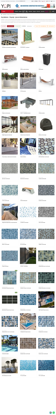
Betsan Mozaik (22, 155)
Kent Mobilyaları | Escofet (6, 375)
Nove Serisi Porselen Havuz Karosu (8, 288)
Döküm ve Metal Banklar (24, 69)
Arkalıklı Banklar (5, 69)
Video (37, 26)
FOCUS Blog (23, 11)
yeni (16, 270)
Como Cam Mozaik (5, 200)
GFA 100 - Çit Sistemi (24, 266)
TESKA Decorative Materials (6, 221)
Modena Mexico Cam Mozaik (25, 310)
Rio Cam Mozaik (23, 244)
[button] (7, 11)
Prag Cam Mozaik (5, 266)
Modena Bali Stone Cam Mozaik (44, 266)
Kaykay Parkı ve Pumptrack (25, 134)
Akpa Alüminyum (22, 46)
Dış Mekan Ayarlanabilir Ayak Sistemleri (9, 47)
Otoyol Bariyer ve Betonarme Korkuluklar (9, 156)
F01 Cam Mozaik (23, 375)
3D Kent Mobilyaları (23, 200)
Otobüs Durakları (42, 113)
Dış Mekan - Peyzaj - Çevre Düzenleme (9, 14)
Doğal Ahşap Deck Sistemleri (7, 134)
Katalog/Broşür (43, 26)
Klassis (3, 46)
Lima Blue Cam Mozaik (24, 222)
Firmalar (16, 11)
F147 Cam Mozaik (42, 375)
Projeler (20, 11)
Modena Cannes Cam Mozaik (25, 288)
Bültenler (38, 11)
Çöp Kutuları (41, 69)
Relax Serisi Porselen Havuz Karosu (8, 310)
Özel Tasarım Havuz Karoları (44, 310)
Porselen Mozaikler (5, 353)
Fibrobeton (3, 374)
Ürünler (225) (10, 26)
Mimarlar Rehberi (47, 11)
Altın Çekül (50, 11)
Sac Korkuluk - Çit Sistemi (24, 47)
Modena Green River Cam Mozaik (44, 288)
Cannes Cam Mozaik (42, 178)
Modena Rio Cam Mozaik (43, 331)
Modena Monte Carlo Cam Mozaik (8, 331)
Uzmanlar (42, 11)
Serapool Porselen (4, 352)
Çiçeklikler (4, 91)
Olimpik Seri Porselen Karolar (25, 331)
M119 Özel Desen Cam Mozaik (44, 156)
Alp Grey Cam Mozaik (6, 178)
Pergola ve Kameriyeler (6, 113)
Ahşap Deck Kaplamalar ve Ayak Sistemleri (9, 222)
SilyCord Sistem (23, 156)
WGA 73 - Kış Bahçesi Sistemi (25, 113)
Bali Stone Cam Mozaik (24, 178)
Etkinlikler (30, 11)
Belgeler (34, 11)
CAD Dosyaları (51, 26)
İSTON (39, 46)
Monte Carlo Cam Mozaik (43, 353)
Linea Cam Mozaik (42, 222)
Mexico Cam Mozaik (5, 244)
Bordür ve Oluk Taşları (42, 134)
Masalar (40, 91)
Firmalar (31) (17, 26)
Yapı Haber (27, 11)
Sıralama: (24, 26)
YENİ (53, 11)
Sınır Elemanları (23, 91)
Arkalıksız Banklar (42, 47)
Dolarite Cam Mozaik (42, 200)
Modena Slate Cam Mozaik (25, 353)
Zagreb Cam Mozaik (42, 244)
